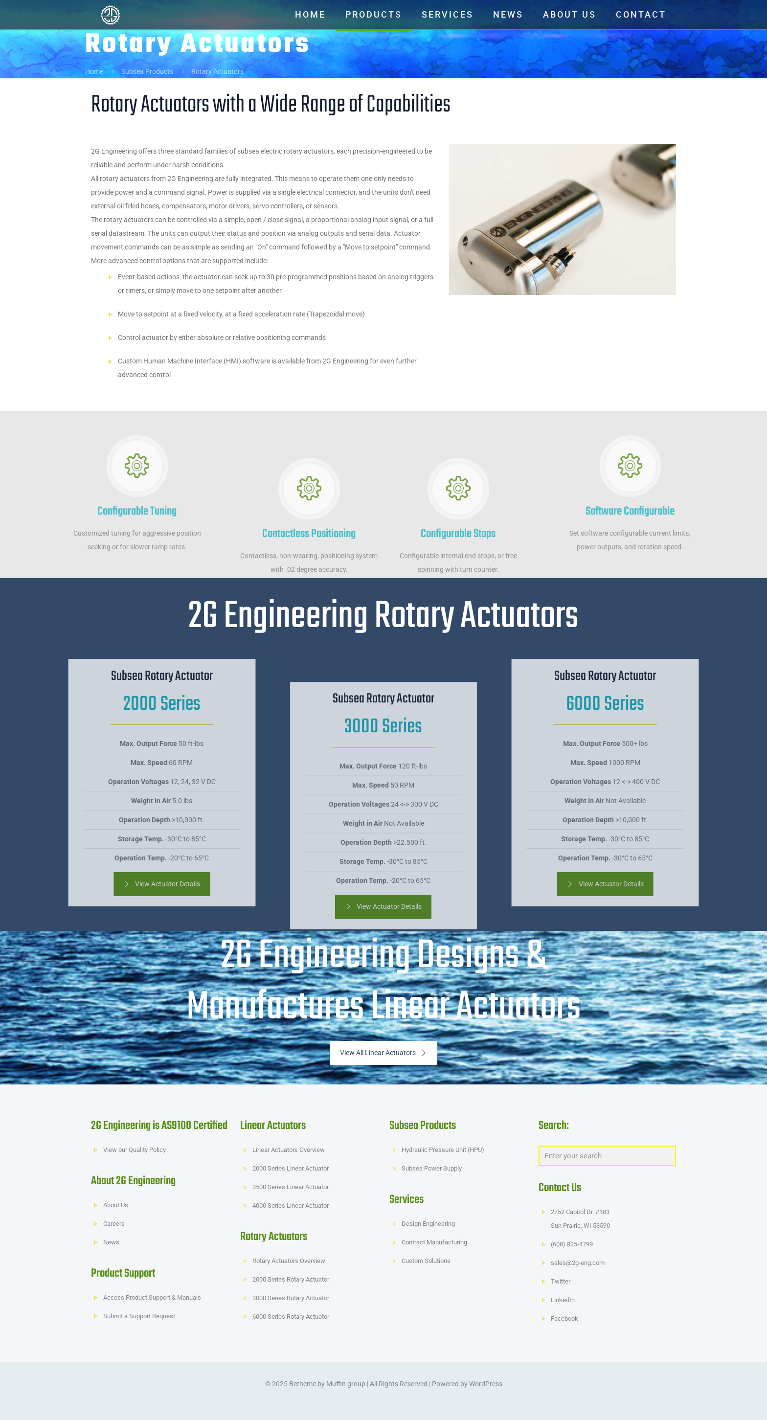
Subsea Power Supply (432, 1168)
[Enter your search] (607, 1156)
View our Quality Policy (134, 1149)
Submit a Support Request (139, 1316)
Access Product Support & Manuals (152, 1297)
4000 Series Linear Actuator (290, 1205)
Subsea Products (147, 71)
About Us (115, 1205)
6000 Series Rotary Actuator (290, 1316)
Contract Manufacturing (434, 1242)
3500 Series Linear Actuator (290, 1187)
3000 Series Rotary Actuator (290, 1298)
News (111, 1242)
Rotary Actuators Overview (288, 1260)
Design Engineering (428, 1223)
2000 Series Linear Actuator (290, 1168)
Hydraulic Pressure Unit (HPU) (443, 1149)
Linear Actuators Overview (288, 1149)
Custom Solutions (426, 1260)
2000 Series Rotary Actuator (290, 1279)
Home (94, 71)
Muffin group (345, 1384)
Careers (114, 1223)
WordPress (485, 1384)
